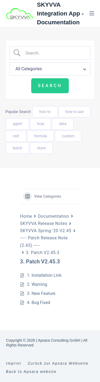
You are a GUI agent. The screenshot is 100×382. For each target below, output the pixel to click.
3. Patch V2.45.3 (42, 252)
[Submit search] (50, 85)
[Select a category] (50, 69)
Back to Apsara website (31, 371)
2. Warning (37, 284)
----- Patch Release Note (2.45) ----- (44, 241)
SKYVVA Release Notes (43, 223)
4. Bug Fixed (38, 302)
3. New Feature (41, 293)
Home (26, 216)
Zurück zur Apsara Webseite (58, 363)
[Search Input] (54, 53)
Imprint (13, 363)
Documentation (53, 216)
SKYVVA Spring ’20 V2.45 (45, 230)
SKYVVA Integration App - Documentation (60, 13)
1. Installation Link (44, 275)
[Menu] (91, 13)
